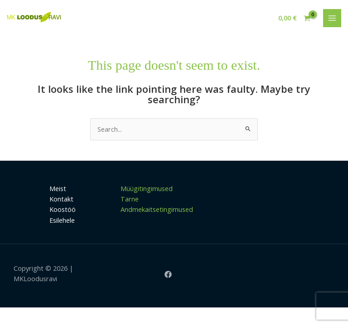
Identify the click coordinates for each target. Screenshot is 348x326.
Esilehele (62, 220)
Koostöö (62, 209)
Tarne (130, 198)
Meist (57, 188)
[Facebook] (168, 274)
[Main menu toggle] (332, 18)
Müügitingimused (147, 188)
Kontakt (61, 198)
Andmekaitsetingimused (157, 209)
